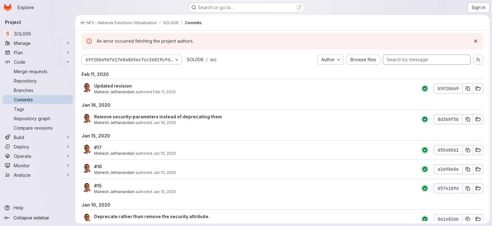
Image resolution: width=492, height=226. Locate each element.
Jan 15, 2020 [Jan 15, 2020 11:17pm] (164, 153)
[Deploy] (38, 146)
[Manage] (38, 43)
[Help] (38, 207)
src (213, 59)
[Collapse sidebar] (38, 217)
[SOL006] (38, 33)
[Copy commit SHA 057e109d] (468, 188)
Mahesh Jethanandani (114, 91)
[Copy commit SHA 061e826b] (468, 219)
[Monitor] (38, 165)
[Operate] (38, 156)
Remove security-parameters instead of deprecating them (158, 116)
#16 (98, 166)
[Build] (38, 137)
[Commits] (38, 99)
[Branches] (38, 90)
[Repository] (38, 80)
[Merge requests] (38, 71)
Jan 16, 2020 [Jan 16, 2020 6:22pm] (164, 122)
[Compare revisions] (38, 127)
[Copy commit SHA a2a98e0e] (468, 169)
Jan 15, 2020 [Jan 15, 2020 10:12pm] (164, 172)
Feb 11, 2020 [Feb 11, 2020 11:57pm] (164, 91)
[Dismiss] (475, 41)
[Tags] (38, 109)
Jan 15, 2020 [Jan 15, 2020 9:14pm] (164, 191)
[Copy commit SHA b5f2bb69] (468, 88)
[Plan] (38, 52)
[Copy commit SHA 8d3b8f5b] (468, 119)
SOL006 (195, 59)
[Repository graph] (38, 118)
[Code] (38, 61)
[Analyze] (38, 174)
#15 (98, 185)
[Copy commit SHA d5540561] (468, 150)
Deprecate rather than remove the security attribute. (152, 216)
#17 (98, 147)
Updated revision (113, 86)
